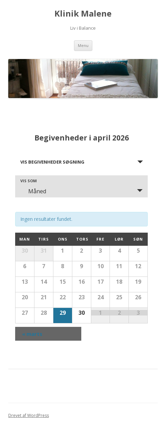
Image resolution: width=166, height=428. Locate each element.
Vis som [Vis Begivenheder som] (28, 181)
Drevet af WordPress (28, 415)
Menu (83, 45)
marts (32, 333)
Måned (33, 191)
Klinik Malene (83, 13)
